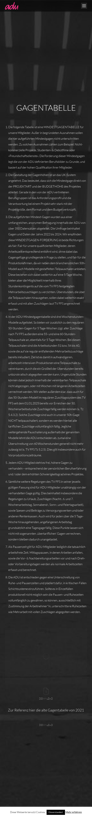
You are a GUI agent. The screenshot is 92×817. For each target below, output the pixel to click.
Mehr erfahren (73, 812)
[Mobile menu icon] (84, 6)
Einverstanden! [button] (56, 812)
